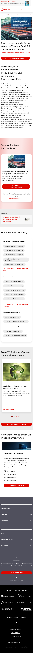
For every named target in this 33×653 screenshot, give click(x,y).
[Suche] (18, 10)
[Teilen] (21, 10)
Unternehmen (5, 508)
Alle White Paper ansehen (16, 424)
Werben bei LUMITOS (16, 629)
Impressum (8, 647)
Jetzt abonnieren (16, 573)
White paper (5, 520)
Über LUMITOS (15, 633)
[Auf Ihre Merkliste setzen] (27, 10)
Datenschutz (24, 647)
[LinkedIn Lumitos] (16, 622)
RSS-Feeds (4, 545)
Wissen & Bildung (7, 539)
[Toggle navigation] (31, 10)
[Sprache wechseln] (24, 10)
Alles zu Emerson (16, 198)
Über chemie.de (16, 636)
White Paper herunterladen (15, 58)
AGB (16, 647)
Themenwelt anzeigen (16, 485)
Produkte (4, 514)
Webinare (4, 527)
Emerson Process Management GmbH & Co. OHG (16, 52)
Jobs (2, 533)
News (3, 502)
